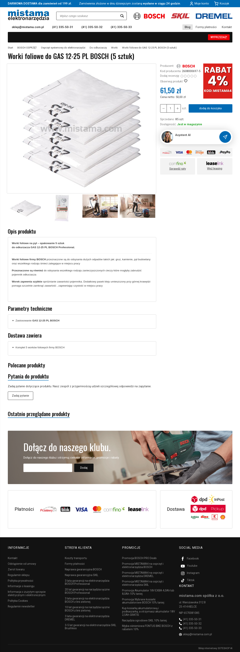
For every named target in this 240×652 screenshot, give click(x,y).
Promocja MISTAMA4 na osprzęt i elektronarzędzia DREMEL (142, 574)
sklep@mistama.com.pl (28, 27)
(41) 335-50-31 (62, 27)
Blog (187, 27)
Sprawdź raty (177, 168)
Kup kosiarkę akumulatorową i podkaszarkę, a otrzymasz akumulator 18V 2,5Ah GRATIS (148, 611)
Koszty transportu (76, 557)
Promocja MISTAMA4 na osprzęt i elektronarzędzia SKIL (142, 583)
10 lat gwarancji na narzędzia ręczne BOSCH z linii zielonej (87, 608)
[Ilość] (170, 108)
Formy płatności (206, 27)
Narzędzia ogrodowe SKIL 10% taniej (144, 620)
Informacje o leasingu (21, 586)
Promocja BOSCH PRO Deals (139, 557)
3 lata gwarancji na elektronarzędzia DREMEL (87, 617)
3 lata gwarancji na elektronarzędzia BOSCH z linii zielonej (87, 600)
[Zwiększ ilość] (163, 108)
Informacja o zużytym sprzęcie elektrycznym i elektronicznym (27, 593)
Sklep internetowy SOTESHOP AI (215, 648)
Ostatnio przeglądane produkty (39, 414)
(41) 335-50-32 (92, 27)
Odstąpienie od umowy (22, 563)
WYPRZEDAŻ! (219, 37)
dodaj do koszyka (210, 108)
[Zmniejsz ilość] (177, 108)
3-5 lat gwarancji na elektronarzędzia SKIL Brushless (90, 626)
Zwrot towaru (16, 569)
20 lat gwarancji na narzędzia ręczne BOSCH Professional (87, 591)
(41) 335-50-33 (121, 27)
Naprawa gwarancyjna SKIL (81, 574)
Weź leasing (214, 168)
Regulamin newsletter (21, 606)
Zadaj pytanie (20, 395)
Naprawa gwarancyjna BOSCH (83, 569)
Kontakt (227, 27)
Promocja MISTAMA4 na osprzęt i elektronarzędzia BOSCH (142, 565)
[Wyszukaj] (122, 16)
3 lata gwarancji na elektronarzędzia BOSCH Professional (87, 582)
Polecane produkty (26, 365)
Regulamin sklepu (18, 574)
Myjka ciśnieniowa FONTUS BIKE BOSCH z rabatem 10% (147, 627)
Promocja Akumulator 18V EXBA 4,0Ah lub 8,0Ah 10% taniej (148, 592)
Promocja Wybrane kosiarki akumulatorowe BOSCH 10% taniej (143, 600)
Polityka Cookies (18, 600)
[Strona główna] (28, 15)
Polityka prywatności (20, 580)
